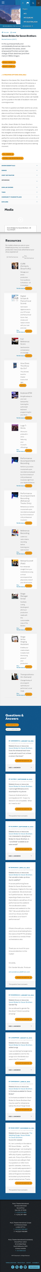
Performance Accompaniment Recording (27, 460)
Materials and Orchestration (12, 158)
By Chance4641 (14, 995)
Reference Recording (24, 531)
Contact (28, 1262)
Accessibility (35, 1262)
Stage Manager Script (24, 596)
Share (14, 32)
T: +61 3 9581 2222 (20, 1251)
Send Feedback (34, 1267)
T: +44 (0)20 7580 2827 (20, 1229)
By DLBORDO (13, 826)
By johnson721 (14, 741)
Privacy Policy (21, 1262)
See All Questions (12, 729)
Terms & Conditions (11, 1262)
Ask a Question (11, 725)
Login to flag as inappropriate (22, 743)
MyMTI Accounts (22, 3)
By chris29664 (14, 1081)
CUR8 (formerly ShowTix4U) (25, 266)
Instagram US (25, 1267)
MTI (25, 14)
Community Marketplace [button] (12, 197)
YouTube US (21, 1267)
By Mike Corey (14, 1128)
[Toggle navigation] (2, 2)
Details (28, 288)
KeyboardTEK (26, 393)
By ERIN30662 (13, 867)
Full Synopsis (7, 154)
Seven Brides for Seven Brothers (20, 748)
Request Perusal (8, 62)
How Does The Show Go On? (24, 365)
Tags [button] (3, 192)
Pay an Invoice (27, 26)
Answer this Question (22, 760)
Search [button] (33, 3)
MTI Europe (28, 18)
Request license (8, 66)
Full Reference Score (24, 341)
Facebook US (12, 1267)
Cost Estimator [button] (8, 175)
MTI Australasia (31, 22)
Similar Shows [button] (7, 187)
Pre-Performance (29, 257)
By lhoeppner (14, 1038)
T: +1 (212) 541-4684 (20, 1212)
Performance (13, 257)
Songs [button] (4, 170)
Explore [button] (5, 202)
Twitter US (17, 1267)
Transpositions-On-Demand (27, 675)
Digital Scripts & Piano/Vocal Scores (25, 300)
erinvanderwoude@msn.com (19, 972)
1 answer (15, 767)
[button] (27, 3)
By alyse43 (13, 779)
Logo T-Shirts (23, 426)
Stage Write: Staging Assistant (24, 640)
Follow (6, 32)
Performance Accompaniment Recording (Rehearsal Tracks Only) (27, 498)
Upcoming (6, 180)
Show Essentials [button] (8, 165)
